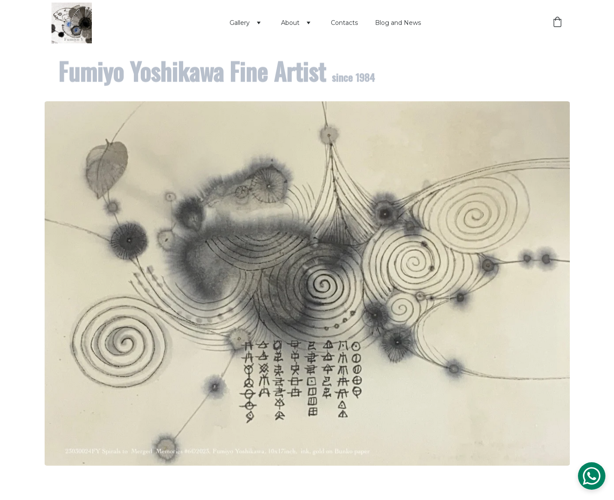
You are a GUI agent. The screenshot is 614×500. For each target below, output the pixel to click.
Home (202, 23)
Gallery (240, 23)
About (290, 23)
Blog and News (398, 23)
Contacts (344, 23)
